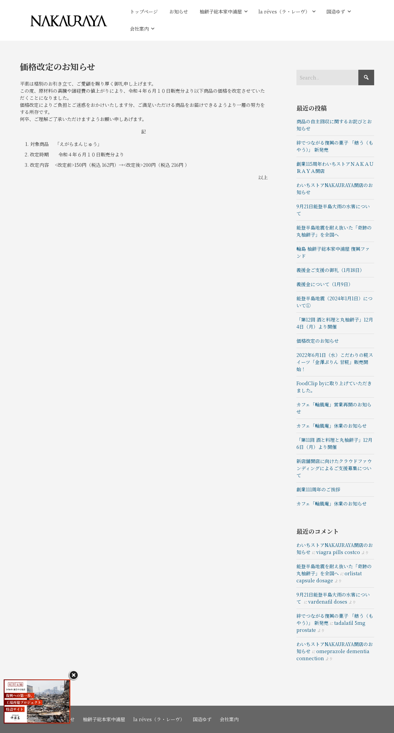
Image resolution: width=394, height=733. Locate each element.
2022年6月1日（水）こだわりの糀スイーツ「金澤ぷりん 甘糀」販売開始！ (334, 362)
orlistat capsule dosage (329, 577)
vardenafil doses (327, 601)
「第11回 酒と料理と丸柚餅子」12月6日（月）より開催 (334, 443)
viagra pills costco (338, 552)
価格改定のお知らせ (317, 340)
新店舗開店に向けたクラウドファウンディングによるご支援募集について (334, 468)
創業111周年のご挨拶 (318, 489)
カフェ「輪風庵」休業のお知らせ (331, 425)
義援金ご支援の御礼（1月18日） (330, 270)
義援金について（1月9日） (324, 284)
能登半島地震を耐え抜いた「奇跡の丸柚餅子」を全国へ (334, 231)
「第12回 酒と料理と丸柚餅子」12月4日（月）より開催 (334, 323)
